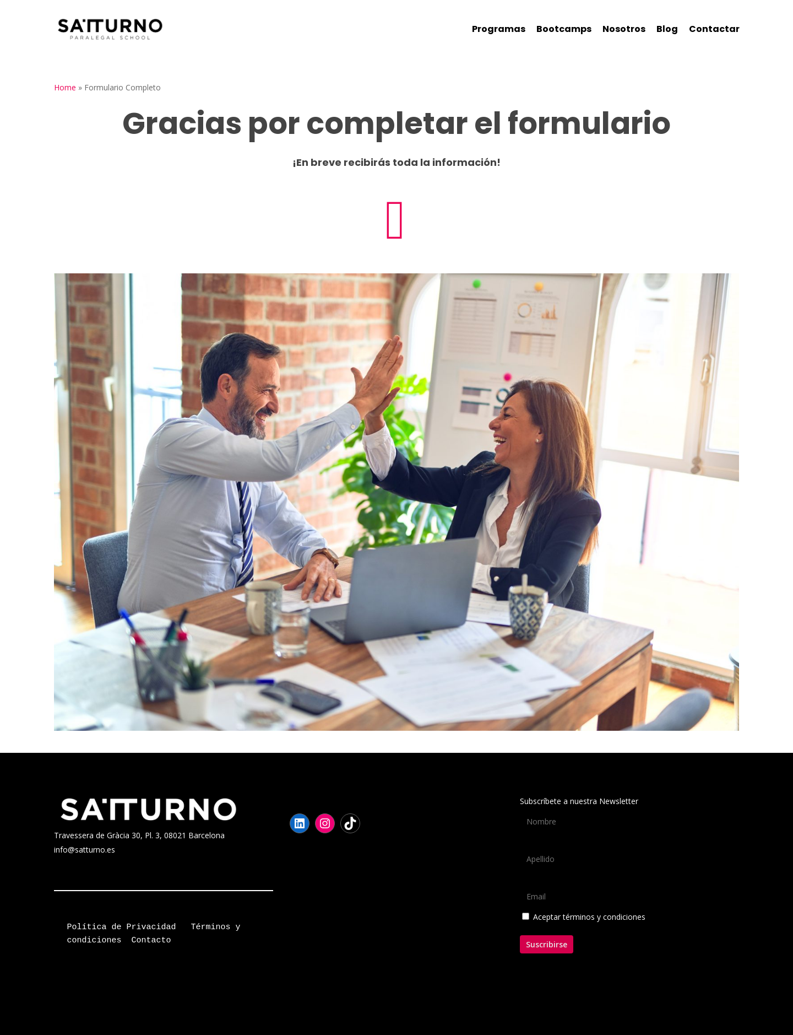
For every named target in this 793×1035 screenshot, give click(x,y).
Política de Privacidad (121, 927)
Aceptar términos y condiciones (589, 917)
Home (65, 87)
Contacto (151, 940)
